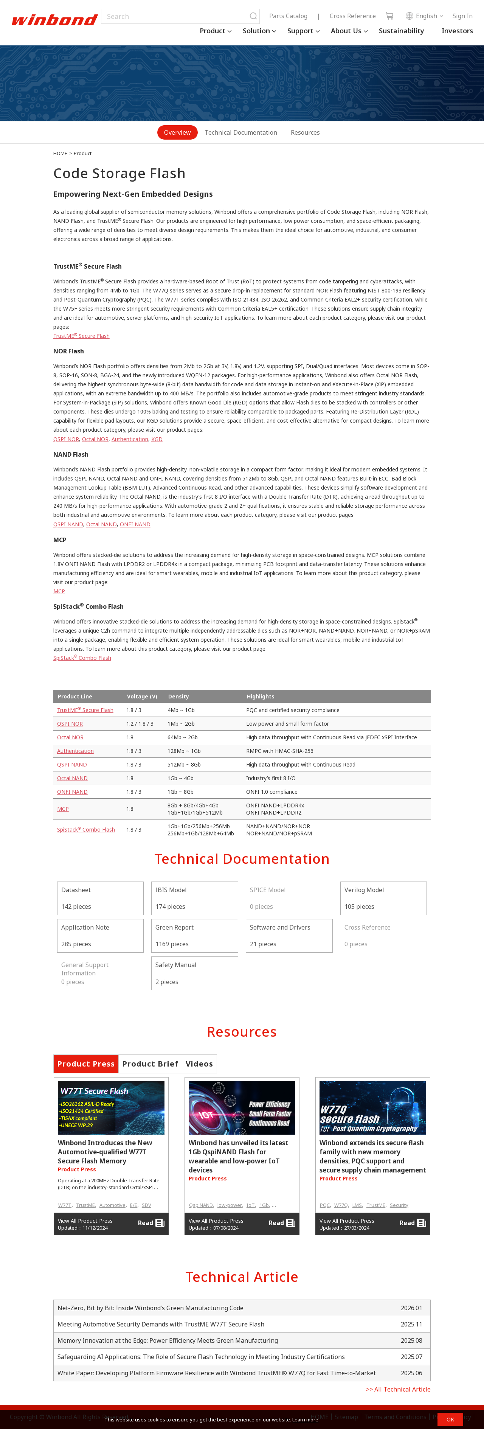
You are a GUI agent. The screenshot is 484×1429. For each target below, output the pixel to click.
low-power (229, 1205)
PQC (325, 1205)
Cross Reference (353, 16)
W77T (64, 1205)
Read (151, 1223)
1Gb (264, 1205)
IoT (251, 1205)
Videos (199, 1064)
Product (212, 30)
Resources (305, 132)
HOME (60, 153)
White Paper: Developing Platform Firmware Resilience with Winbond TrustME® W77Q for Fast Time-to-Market (216, 1373)
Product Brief (150, 1064)
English (421, 16)
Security (399, 1205)
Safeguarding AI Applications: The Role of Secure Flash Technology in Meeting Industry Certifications (201, 1357)
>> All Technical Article (398, 1389)
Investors (457, 30)
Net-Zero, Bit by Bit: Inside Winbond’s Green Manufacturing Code (150, 1308)
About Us (346, 30)
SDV (146, 1205)
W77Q (341, 1205)
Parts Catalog (288, 16)
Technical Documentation (241, 132)
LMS (357, 1205)
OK (450, 1419)
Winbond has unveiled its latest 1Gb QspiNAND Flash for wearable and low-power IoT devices (238, 1156)
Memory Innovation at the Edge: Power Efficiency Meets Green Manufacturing (167, 1340)
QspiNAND (201, 1205)
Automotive (112, 1205)
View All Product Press (85, 1220)
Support (300, 30)
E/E (133, 1205)
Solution (256, 30)
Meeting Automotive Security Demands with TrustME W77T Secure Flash (160, 1324)
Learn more (305, 1419)
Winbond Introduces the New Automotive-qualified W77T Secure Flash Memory (105, 1151)
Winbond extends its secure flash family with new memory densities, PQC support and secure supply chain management (373, 1156)
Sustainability (401, 30)
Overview (177, 132)
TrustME (85, 1205)
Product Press (86, 1064)
